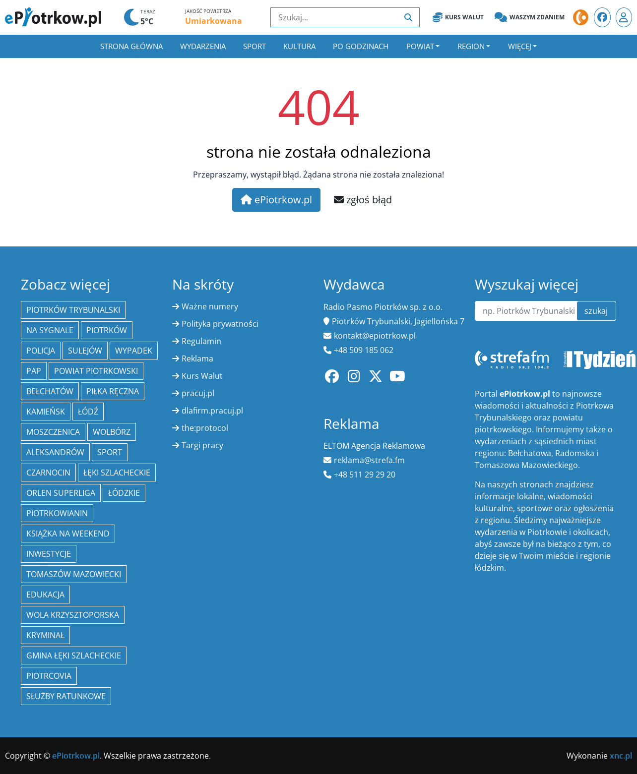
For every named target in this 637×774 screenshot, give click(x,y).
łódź (88, 411)
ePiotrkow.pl (276, 199)
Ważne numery (210, 306)
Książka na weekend (68, 533)
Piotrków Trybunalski (73, 309)
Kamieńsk (45, 411)
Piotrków (106, 330)
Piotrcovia (48, 675)
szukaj (596, 310)
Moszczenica (53, 431)
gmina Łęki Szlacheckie (73, 655)
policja (40, 350)
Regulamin (201, 341)
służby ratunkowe (66, 696)
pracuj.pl (198, 393)
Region (471, 46)
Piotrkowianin (57, 513)
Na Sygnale (49, 330)
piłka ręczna (112, 391)
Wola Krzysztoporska (72, 614)
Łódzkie (124, 492)
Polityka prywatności (220, 323)
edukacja (45, 594)
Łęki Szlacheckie (116, 472)
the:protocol (205, 427)
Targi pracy (202, 445)
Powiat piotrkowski (96, 370)
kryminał (45, 635)
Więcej (519, 46)
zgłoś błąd (363, 199)
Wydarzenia (203, 46)
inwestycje (48, 553)
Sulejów (85, 350)
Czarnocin (48, 472)
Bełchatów (49, 391)
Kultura (299, 46)
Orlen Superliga (60, 492)
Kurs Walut (458, 17)
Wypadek (133, 350)
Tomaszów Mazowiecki (73, 574)
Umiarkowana (213, 20)
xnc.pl (621, 755)
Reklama (197, 358)
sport (109, 452)
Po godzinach (360, 46)
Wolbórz (111, 431)
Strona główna (131, 46)
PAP (33, 370)
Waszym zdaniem (530, 17)
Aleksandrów (55, 452)
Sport (254, 46)
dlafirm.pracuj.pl (212, 410)
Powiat (420, 46)
